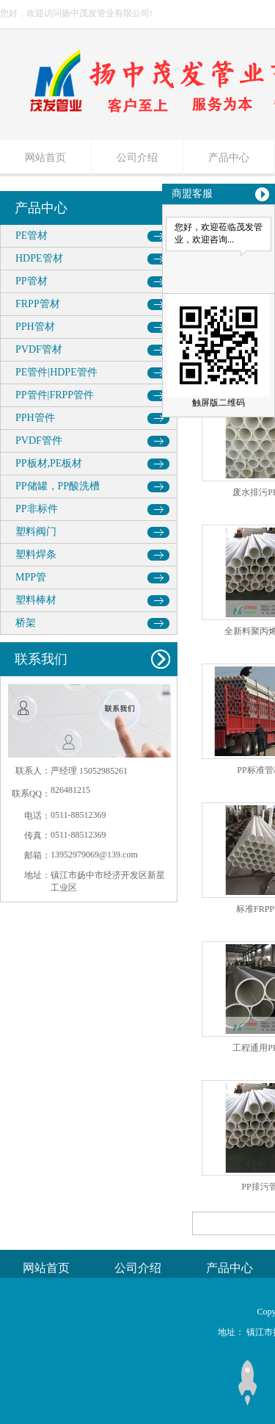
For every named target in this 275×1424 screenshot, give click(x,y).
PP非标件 (36, 508)
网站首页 (45, 157)
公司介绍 (137, 157)
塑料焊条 (35, 554)
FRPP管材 (37, 303)
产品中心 (228, 157)
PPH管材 (35, 326)
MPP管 (30, 577)
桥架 (25, 622)
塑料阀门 (35, 531)
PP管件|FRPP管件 (54, 394)
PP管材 (31, 281)
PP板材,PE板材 (48, 463)
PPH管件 (35, 417)
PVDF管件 (38, 440)
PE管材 (31, 235)
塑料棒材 (35, 599)
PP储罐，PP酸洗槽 (57, 486)
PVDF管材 (38, 349)
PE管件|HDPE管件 (56, 372)
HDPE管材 (39, 258)
